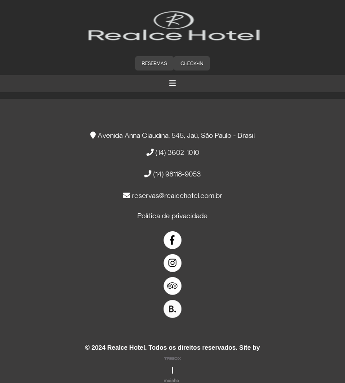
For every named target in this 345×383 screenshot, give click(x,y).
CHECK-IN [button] (192, 64)
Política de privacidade (172, 216)
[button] (172, 83)
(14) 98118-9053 (172, 174)
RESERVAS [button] (154, 64)
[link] (173, 240)
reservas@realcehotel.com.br (172, 195)
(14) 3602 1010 (172, 152)
